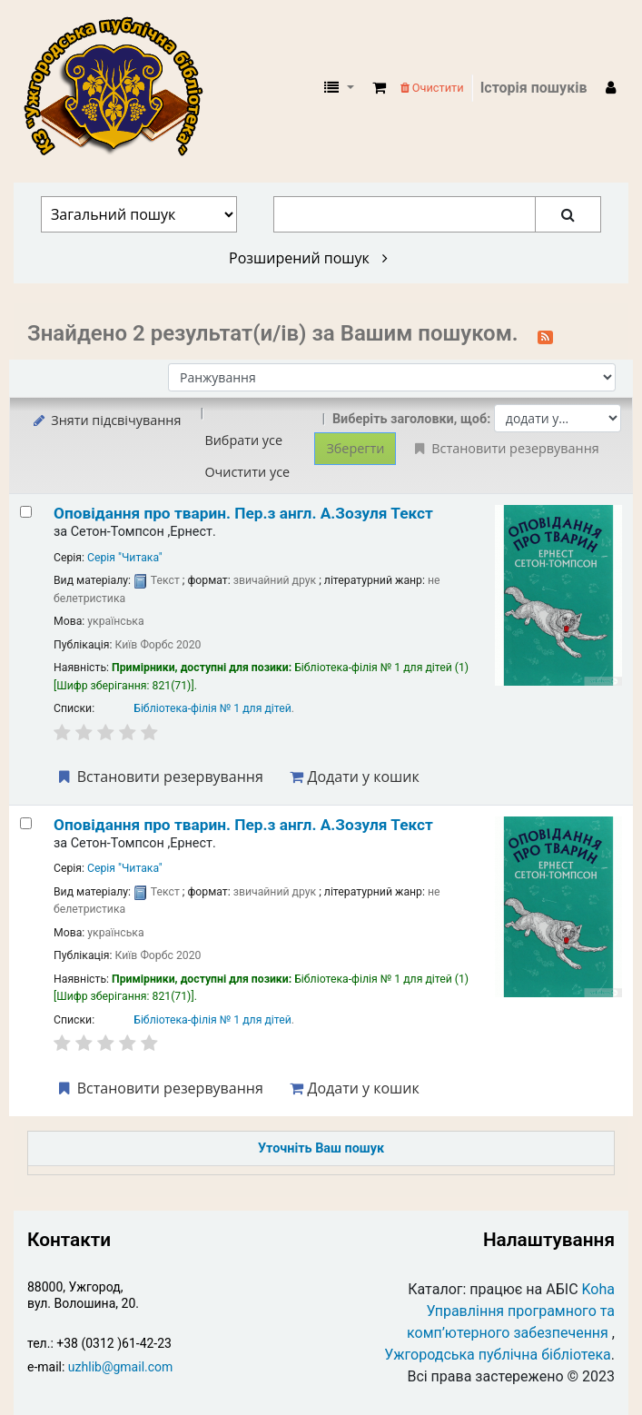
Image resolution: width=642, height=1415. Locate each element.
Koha (598, 1289)
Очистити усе (247, 471)
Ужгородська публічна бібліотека (497, 1354)
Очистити (432, 87)
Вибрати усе (243, 440)
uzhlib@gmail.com (120, 1367)
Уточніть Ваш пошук (321, 1148)
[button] (379, 88)
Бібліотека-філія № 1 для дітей (212, 708)
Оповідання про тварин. (243, 513)
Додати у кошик (354, 777)
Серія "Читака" (125, 557)
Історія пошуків (534, 87)
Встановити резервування (158, 777)
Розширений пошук (308, 258)
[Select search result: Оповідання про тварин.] (26, 512)
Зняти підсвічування (106, 420)
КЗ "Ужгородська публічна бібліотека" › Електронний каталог (120, 88)
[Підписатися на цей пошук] (545, 335)
